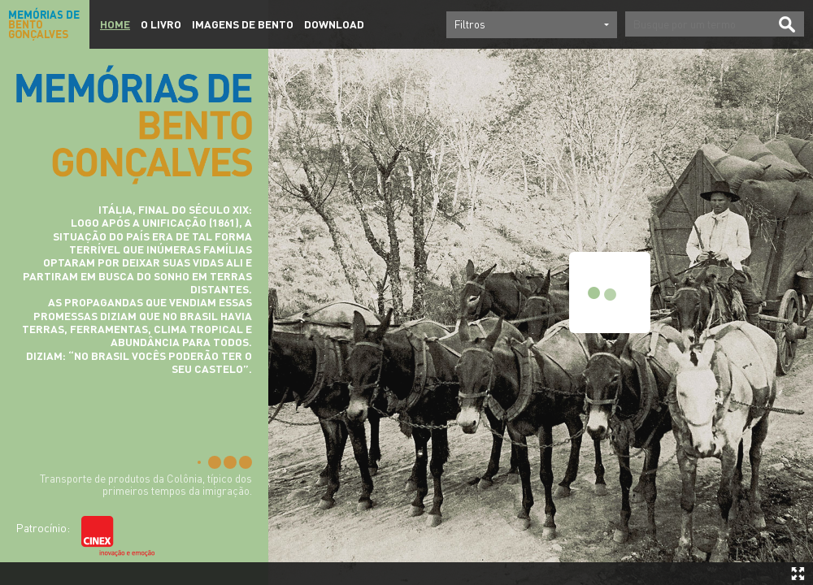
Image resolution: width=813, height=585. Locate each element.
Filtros (469, 24)
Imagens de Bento (242, 24)
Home (115, 24)
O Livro (161, 24)
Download (334, 24)
